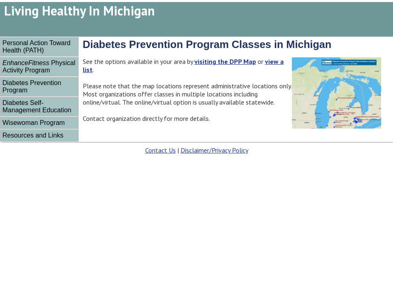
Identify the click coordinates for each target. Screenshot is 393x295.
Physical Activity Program (38, 66)
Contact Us (160, 150)
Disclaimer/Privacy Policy (214, 150)
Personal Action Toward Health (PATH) (36, 46)
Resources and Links (32, 135)
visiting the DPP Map (225, 61)
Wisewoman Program (33, 122)
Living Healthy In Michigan (79, 10)
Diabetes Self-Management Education (36, 106)
